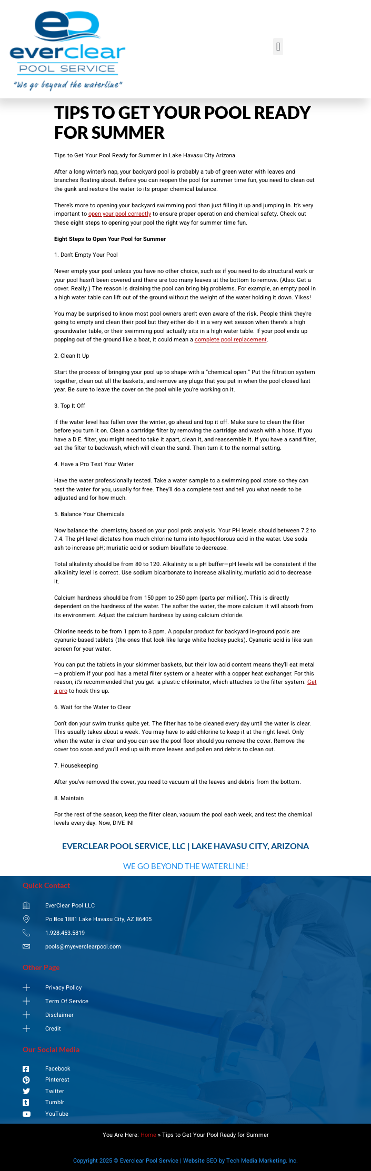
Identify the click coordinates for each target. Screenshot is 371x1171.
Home (148, 1134)
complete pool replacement (231, 339)
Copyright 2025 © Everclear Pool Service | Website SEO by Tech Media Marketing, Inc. (185, 1160)
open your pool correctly (119, 213)
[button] (278, 46)
